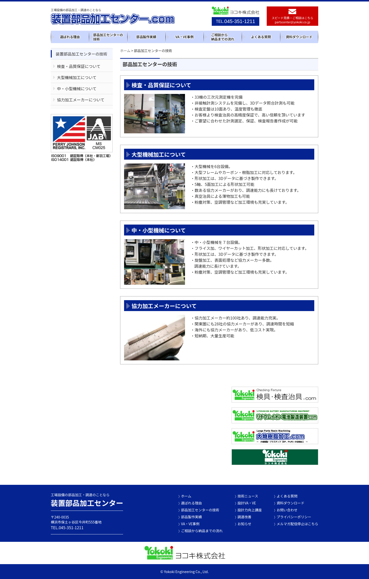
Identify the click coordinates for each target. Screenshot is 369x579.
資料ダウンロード (299, 36)
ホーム (186, 495)
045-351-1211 (235, 21)
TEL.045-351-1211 (67, 527)
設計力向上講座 (249, 509)
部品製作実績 (146, 36)
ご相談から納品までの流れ (222, 36)
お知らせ (244, 523)
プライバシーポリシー (294, 516)
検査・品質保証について (161, 85)
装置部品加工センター (88, 502)
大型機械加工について (159, 154)
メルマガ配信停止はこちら (297, 523)
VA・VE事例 (184, 36)
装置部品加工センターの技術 (81, 54)
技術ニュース (247, 495)
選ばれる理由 (70, 36)
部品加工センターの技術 (108, 36)
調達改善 (244, 516)
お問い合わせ (287, 509)
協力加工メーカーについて (164, 306)
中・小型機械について (159, 230)
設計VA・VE (246, 502)
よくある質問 (261, 36)
